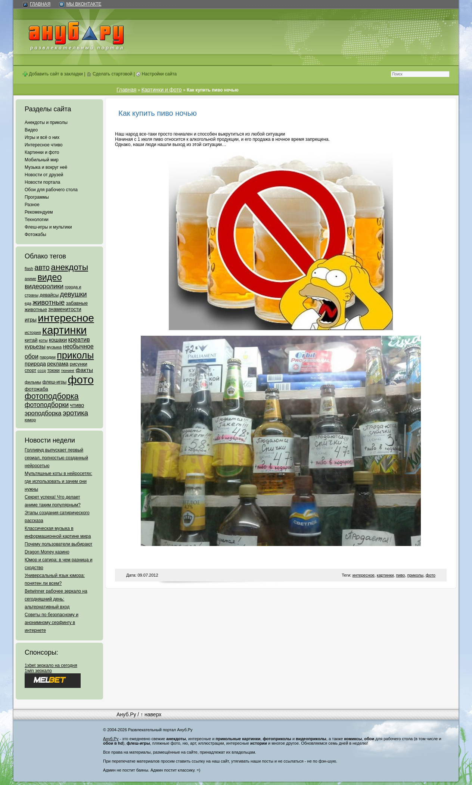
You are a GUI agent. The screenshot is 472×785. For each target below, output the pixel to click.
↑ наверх (150, 714)
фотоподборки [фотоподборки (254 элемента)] (47, 405)
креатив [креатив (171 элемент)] (79, 339)
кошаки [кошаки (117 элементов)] (58, 340)
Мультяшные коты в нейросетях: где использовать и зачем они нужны (58, 481)
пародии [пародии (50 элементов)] (48, 357)
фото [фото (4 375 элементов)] (80, 379)
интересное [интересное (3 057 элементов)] (66, 318)
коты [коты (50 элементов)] (43, 340)
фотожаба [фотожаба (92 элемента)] (36, 389)
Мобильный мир (42, 159)
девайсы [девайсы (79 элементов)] (49, 295)
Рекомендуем (39, 212)
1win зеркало (38, 670)
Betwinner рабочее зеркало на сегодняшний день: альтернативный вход (56, 599)
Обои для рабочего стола (51, 189)
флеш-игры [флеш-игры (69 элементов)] (54, 382)
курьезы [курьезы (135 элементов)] (35, 346)
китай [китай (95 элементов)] (31, 340)
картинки (385, 575)
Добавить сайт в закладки (53, 74)
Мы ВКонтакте (83, 4)
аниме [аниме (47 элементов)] (30, 278)
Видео (31, 130)
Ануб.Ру (126, 714)
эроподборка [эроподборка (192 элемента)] (43, 413)
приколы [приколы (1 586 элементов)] (75, 355)
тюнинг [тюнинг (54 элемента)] (67, 370)
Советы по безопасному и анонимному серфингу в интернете (51, 622)
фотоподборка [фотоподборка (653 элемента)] (52, 396)
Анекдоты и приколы (46, 122)
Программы (37, 197)
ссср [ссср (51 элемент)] (41, 370)
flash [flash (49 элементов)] (29, 268)
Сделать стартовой (110, 74)
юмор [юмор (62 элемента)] (30, 419)
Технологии (37, 219)
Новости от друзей (44, 174)
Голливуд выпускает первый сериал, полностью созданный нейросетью (56, 457)
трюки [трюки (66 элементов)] (53, 370)
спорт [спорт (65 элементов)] (30, 370)
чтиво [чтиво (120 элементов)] (77, 405)
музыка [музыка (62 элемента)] (54, 347)
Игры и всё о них (42, 137)
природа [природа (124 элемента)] (35, 364)
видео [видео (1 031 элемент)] (49, 277)
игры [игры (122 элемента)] (31, 320)
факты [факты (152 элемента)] (84, 370)
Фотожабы (35, 234)
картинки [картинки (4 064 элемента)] (64, 330)
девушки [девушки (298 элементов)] (73, 294)
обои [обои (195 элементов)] (31, 356)
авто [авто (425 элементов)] (42, 267)
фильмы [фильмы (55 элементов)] (33, 382)
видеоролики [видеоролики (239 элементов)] (44, 286)
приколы (415, 575)
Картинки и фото (42, 152)
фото (430, 575)
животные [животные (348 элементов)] (48, 302)
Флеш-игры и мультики (48, 227)
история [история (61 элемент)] (33, 332)
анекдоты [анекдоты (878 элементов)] (69, 267)
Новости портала (42, 182)
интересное (364, 575)
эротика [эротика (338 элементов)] (75, 413)
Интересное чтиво (43, 145)
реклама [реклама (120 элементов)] (57, 364)
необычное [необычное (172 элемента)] (78, 346)
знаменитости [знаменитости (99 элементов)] (64, 309)
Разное (32, 204)
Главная (40, 4)
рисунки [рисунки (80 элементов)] (78, 364)
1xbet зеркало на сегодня (51, 665)
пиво (400, 575)
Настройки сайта (156, 74)
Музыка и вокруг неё (46, 167)
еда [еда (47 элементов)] (28, 303)
